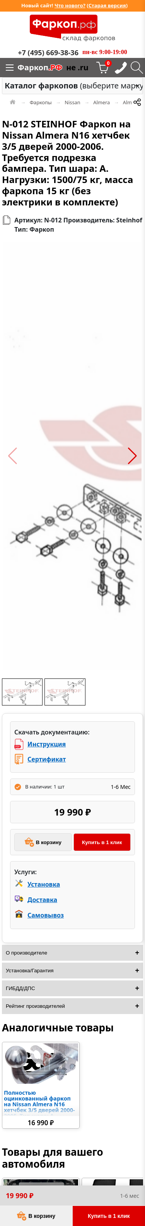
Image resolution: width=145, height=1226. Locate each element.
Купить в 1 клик (102, 842)
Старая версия (107, 5)
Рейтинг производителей (35, 1006)
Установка (43, 884)
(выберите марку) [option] (70, 85)
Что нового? (70, 5)
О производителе (26, 953)
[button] (12, 456)
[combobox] (72, 85)
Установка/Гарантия (30, 970)
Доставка (42, 899)
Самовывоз (45, 915)
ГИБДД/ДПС (20, 988)
